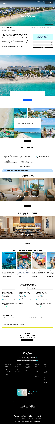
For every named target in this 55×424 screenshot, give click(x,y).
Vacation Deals (7, 374)
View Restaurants (27, 243)
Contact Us (31, 421)
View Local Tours (50, 276)
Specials (47, 27)
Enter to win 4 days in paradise (27, 357)
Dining (40, 27)
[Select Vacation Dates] (43, 42)
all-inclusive (22, 38)
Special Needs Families (47, 375)
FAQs (44, 384)
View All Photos (49, 24)
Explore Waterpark (21, 276)
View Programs (35, 276)
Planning (36, 374)
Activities (43, 27)
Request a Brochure (46, 379)
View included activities (6, 276)
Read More (6, 304)
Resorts (6, 30)
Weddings (36, 366)
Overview (33, 27)
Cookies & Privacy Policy (25, 421)
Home (3, 30)
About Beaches (46, 366)
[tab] (21, 288)
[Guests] (43, 45)
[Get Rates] (43, 47)
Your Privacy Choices (37, 421)
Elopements (36, 369)
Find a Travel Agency (8, 371)
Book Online (6, 366)
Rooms (36, 27)
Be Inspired (36, 371)
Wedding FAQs (37, 376)
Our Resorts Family (46, 369)
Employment (45, 382)
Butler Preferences (17, 371)
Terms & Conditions (17, 421)
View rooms (27, 140)
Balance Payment (17, 369)
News (44, 377)
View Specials (7, 369)
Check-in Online (17, 366)
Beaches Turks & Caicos (11, 30)
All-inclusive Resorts (46, 374)
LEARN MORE (30, 393)
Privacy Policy (45, 380)
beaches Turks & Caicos (8, 27)
